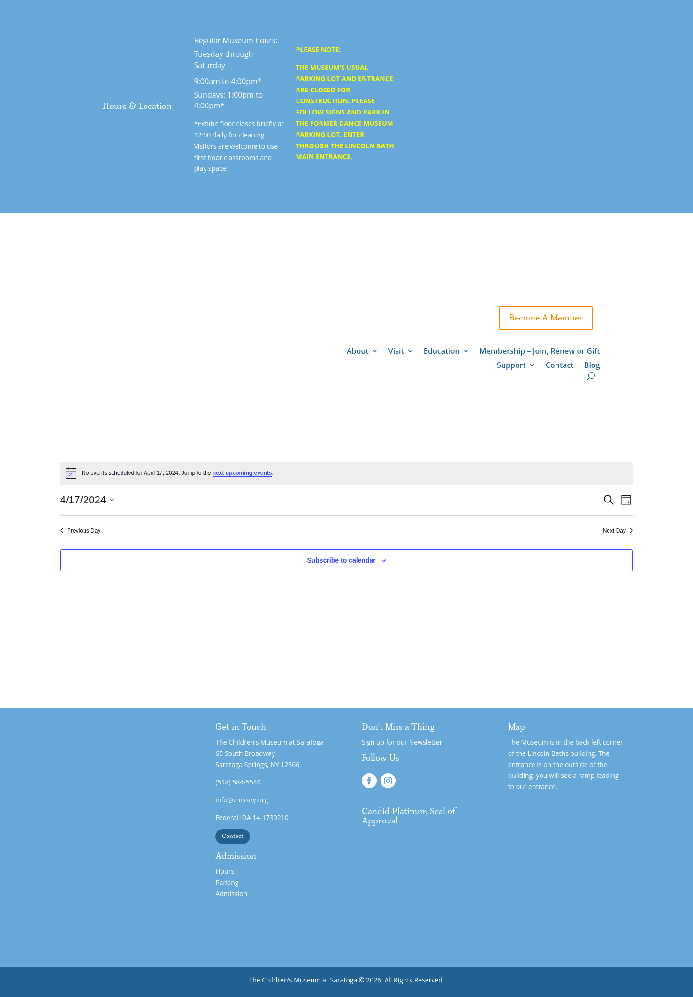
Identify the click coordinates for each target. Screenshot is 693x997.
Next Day (618, 530)
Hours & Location (137, 106)
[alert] (346, 473)
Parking (226, 882)
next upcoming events (242, 473)
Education (442, 352)
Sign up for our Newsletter (402, 742)
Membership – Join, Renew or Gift (540, 352)
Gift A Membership (546, 290)
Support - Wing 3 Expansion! (526, 261)
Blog (592, 366)
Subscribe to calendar (341, 560)
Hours (224, 871)
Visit (396, 352)
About (358, 352)
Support (465, 318)
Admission (231, 893)
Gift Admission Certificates (422, 290)
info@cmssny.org (241, 799)
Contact (560, 366)
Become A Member (546, 318)
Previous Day (80, 530)
